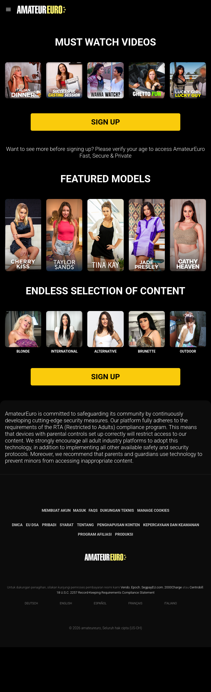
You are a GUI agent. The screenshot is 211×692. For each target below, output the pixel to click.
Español (97, 648)
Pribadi (49, 569)
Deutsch (28, 648)
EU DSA (32, 569)
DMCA (17, 569)
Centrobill (196, 632)
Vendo (125, 632)
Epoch (135, 632)
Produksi (124, 579)
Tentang (85, 569)
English (63, 648)
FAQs (93, 555)
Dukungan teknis (117, 555)
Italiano (167, 648)
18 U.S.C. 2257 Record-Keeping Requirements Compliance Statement (106, 637)
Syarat (67, 569)
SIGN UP (105, 166)
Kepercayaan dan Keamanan (171, 569)
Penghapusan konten (118, 569)
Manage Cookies (153, 555)
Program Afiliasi (94, 579)
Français (132, 648)
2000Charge (173, 632)
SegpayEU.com (152, 632)
